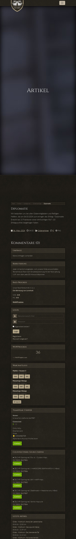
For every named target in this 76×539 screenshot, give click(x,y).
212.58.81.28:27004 (20, 504)
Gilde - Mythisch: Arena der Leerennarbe (27, 522)
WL (27, 376)
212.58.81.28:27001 (20, 460)
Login (16, 331)
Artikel (19, 203)
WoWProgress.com (21, 357)
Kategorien (27, 203)
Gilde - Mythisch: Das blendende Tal (26, 532)
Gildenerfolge (37, 203)
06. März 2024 (19, 230)
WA (15, 376)
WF (21, 376)
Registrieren (17, 336)
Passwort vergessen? (20, 339)
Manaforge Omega (20, 381)
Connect (17, 443)
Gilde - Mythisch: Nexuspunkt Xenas (26, 527)
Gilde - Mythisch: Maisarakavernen (25, 538)
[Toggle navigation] (62, 3)
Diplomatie (47, 203)
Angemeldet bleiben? (21, 326)
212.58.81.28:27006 (20, 471)
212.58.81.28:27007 (20, 493)
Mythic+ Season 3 (19, 371)
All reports (17, 402)
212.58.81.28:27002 (20, 482)
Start (13, 203)
